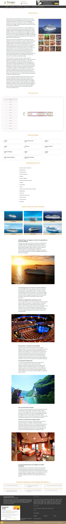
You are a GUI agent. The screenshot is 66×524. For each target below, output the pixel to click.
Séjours (19, 6)
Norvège (45, 502)
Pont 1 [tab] (11, 99)
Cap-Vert (43, 500)
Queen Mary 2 (42, 503)
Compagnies (8, 8)
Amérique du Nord (46, 499)
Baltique (40, 500)
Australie (36, 500)
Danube (51, 500)
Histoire (46, 508)
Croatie (48, 500)
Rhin (45, 503)
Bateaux (55, 515)
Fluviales (43, 508)
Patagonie (58, 502)
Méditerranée (35, 502)
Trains (12, 6)
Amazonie (41, 499)
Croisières (6, 6)
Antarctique (57, 499)
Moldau (42, 502)
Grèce (45, 501)
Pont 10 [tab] (10, 123)
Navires (18, 8)
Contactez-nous (34, 6)
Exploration (39, 508)
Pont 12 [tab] (10, 128)
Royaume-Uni (49, 503)
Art (34, 508)
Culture (36, 508)
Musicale (49, 508)
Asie (34, 500)
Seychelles (52, 503)
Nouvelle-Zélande (49, 502)
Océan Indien (54, 502)
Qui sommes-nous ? (27, 6)
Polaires (35, 503)
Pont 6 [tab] (11, 112)
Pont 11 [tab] (10, 125)
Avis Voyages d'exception (37, 518)
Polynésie (38, 503)
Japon (59, 501)
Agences (41, 6)
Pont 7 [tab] (11, 115)
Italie (56, 501)
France (39, 501)
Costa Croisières (13, 8)
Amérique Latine (52, 499)
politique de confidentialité (21, 519)
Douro (54, 500)
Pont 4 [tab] (11, 107)
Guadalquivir (49, 501)
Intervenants (46, 515)
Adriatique (35, 499)
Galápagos (42, 501)
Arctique (60, 499)
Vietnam (60, 503)
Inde (51, 501)
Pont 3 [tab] (11, 104)
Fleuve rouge (35, 501)
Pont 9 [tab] (11, 120)
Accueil (5, 8)
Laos (61, 501)
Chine (46, 500)
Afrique (38, 499)
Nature (52, 508)
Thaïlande (56, 503)
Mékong (39, 502)
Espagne (59, 500)
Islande (54, 501)
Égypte (57, 500)
